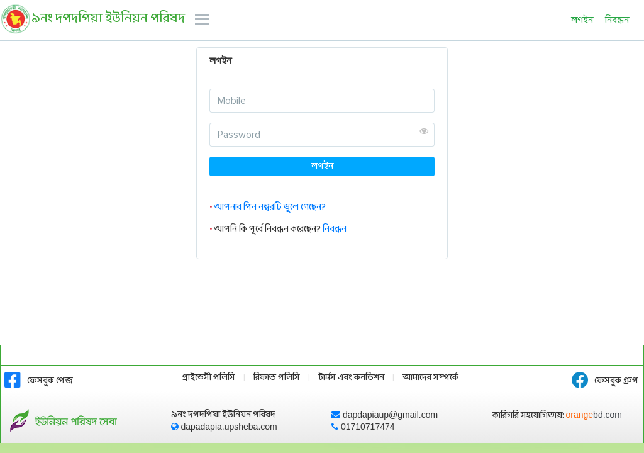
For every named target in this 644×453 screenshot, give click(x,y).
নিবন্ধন (617, 20)
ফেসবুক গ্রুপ (605, 381)
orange (594, 415)
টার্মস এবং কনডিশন (351, 378)
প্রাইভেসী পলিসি (208, 378)
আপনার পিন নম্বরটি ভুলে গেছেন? (270, 207)
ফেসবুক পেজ (38, 381)
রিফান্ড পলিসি (276, 378)
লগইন (582, 20)
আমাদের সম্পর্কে (430, 378)
